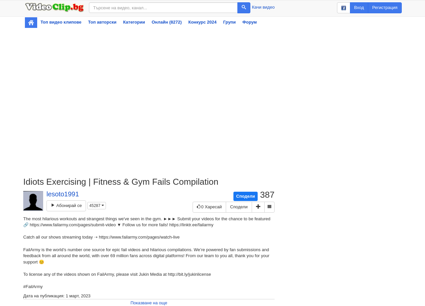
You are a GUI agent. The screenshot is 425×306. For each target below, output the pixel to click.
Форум (249, 22)
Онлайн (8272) (167, 22)
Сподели (245, 196)
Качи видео (263, 7)
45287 (96, 205)
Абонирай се (66, 205)
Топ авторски (102, 22)
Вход (359, 7)
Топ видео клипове (61, 22)
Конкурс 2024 (202, 22)
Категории (134, 22)
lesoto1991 (62, 194)
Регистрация (384, 7)
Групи (229, 22)
